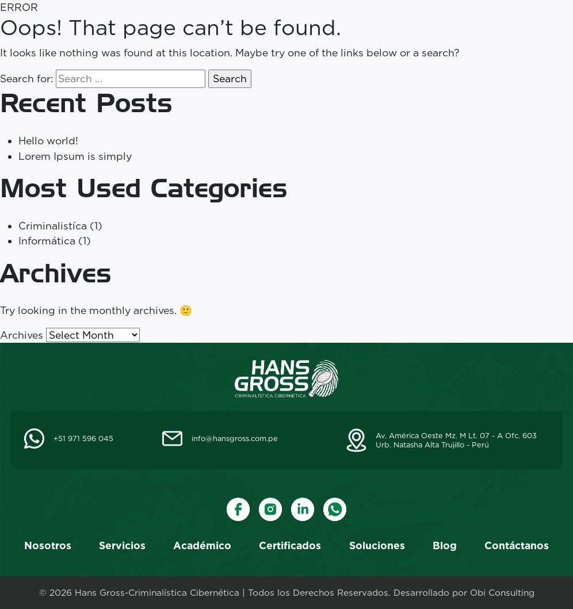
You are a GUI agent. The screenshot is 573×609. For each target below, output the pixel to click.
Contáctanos (516, 545)
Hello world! (48, 141)
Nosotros (47, 545)
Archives (21, 335)
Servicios (122, 545)
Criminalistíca (52, 226)
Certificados (290, 545)
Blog (445, 545)
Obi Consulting (502, 592)
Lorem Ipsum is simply (75, 156)
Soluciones (377, 545)
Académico (202, 545)
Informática (46, 241)
